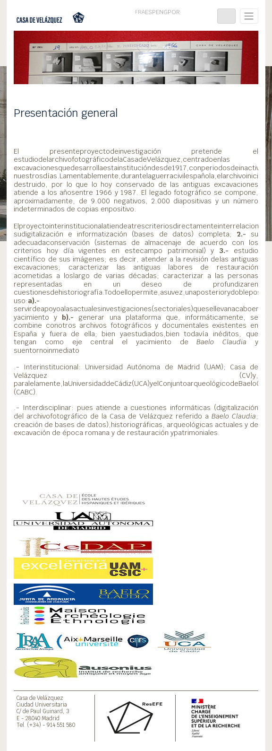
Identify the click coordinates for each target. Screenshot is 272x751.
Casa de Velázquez (40, 697)
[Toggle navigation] (226, 16)
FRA (140, 12)
